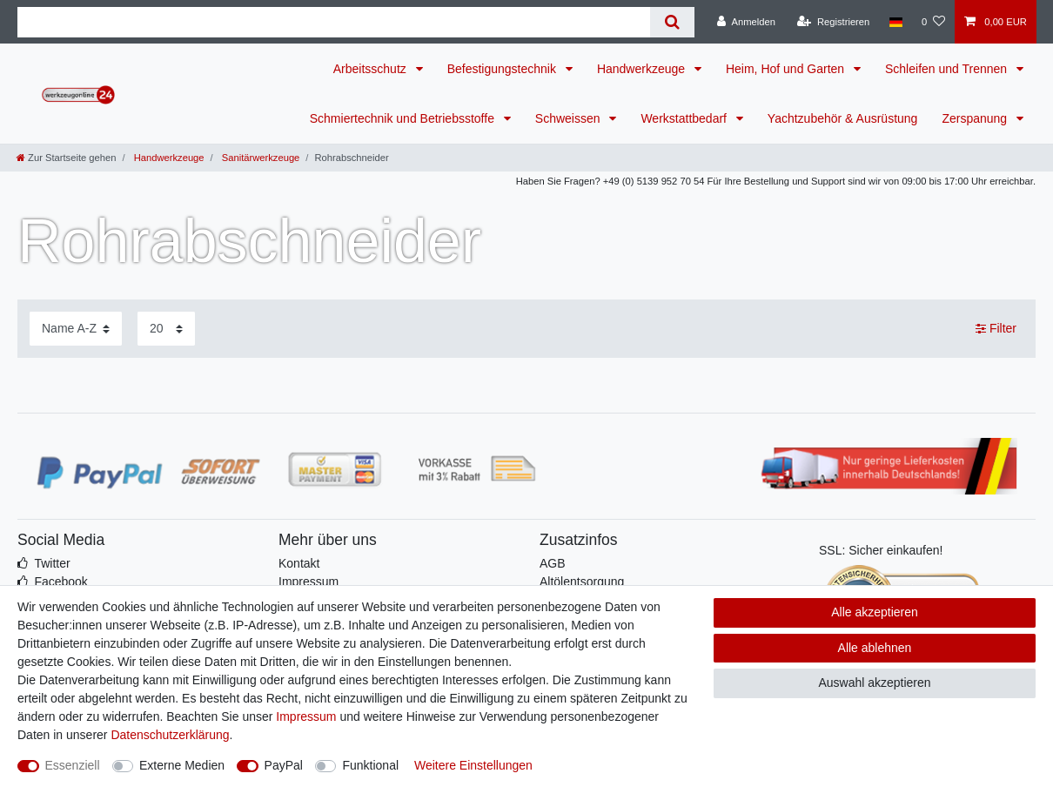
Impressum (308, 582)
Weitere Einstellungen (473, 765)
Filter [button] (996, 329)
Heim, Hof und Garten (787, 69)
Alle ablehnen (875, 648)
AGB (553, 563)
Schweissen (569, 118)
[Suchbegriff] (333, 22)
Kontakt (298, 563)
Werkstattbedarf (685, 118)
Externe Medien (182, 765)
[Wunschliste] (933, 22)
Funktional (370, 765)
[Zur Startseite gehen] (66, 157)
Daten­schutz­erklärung (170, 735)
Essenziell (72, 765)
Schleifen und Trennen (947, 69)
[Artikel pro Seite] (166, 329)
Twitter (52, 563)
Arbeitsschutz (371, 69)
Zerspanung (976, 118)
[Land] (895, 22)
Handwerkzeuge (642, 69)
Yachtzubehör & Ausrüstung (843, 118)
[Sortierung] (76, 329)
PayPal (284, 765)
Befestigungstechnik (503, 69)
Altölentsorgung (582, 582)
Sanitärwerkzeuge (259, 157)
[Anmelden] (746, 22)
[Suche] (672, 22)
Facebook (60, 582)
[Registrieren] (833, 22)
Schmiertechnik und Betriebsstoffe (404, 118)
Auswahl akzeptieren (874, 682)
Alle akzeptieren (874, 612)
